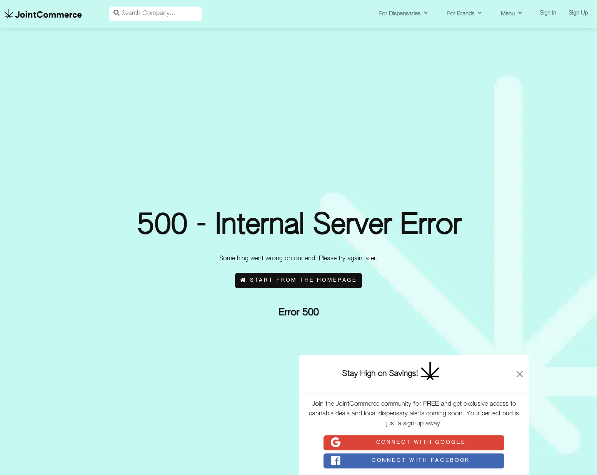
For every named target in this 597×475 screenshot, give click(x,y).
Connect (397, 443)
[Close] (520, 374)
